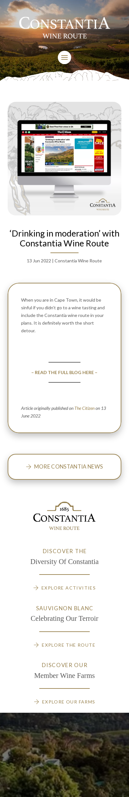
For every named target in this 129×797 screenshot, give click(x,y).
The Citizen (84, 408)
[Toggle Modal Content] (64, 57)
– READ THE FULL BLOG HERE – (64, 372)
